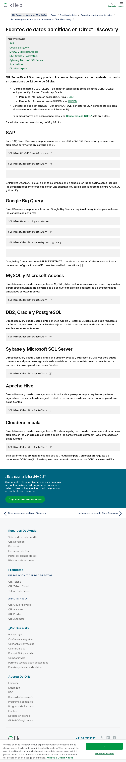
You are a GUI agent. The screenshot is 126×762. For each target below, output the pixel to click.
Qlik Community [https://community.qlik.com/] (86, 737)
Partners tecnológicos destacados (28, 662)
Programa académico (20, 701)
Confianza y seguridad (21, 639)
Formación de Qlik (18, 551)
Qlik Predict (15, 614)
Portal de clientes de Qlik (22, 555)
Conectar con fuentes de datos (96, 15)
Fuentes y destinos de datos (25, 667)
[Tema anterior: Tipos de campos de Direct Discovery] (32, 514)
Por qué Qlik (15, 634)
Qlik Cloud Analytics (19, 604)
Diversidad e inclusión (21, 697)
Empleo (12, 711)
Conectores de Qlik (77, 116)
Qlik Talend (14, 581)
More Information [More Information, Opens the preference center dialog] (104, 753)
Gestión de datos (68, 15)
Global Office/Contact (20, 720)
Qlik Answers (15, 609)
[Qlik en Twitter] (101, 737)
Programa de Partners (21, 706)
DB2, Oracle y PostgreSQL (24, 56)
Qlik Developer (16, 541)
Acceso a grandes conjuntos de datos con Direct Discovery (41, 19)
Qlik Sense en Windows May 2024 (29, 15)
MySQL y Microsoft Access (24, 51)
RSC (10, 692)
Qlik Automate (16, 618)
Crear (53, 15)
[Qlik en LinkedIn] (108, 737)
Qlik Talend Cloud (18, 586)
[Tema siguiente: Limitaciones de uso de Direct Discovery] (93, 514)
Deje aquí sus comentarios (25, 499)
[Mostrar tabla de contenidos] (6, 15)
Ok (104, 746)
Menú (121, 6)
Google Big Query (19, 47)
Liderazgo (14, 687)
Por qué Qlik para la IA (21, 653)
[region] (63, 750)
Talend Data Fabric (19, 591)
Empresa (13, 683)
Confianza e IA (16, 648)
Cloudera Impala (18, 68)
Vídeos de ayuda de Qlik (22, 537)
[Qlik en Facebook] (114, 737)
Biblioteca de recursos (21, 560)
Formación (14, 546)
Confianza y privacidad (21, 643)
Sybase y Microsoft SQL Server (26, 60)
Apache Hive (16, 64)
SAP (12, 43)
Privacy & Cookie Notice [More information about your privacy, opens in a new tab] (59, 757)
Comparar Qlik (16, 657)
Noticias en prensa (19, 715)
